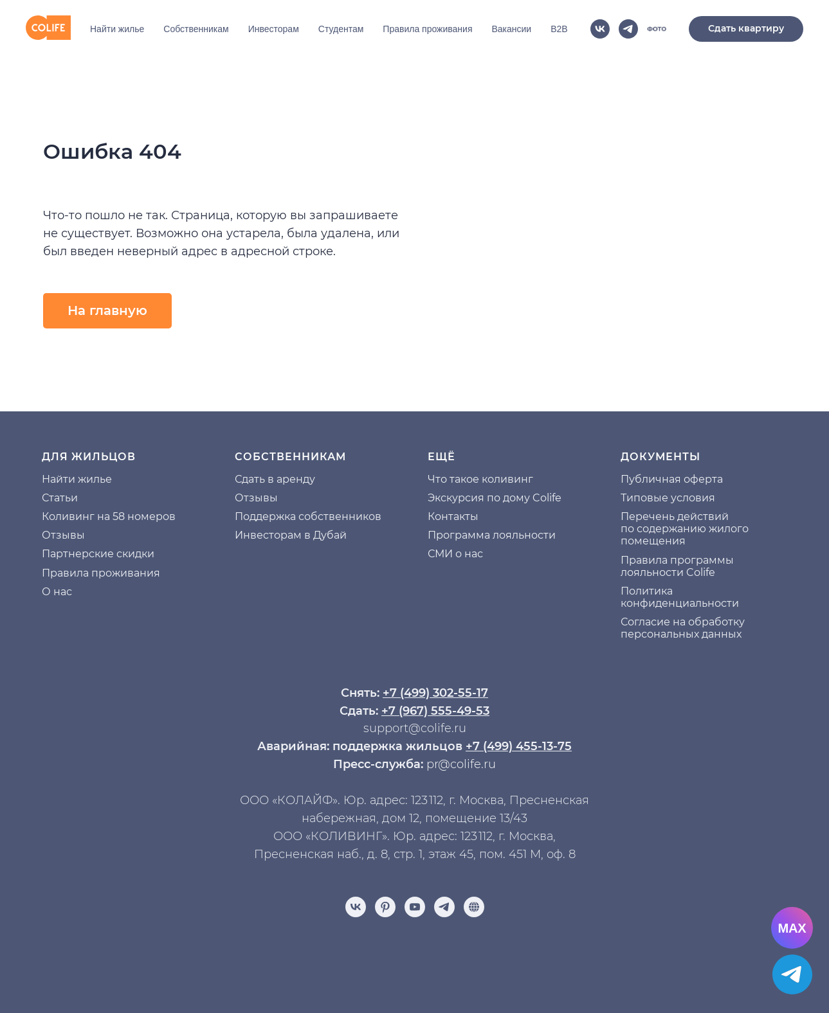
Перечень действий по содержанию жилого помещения (685, 528)
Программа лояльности (492, 535)
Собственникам (195, 29)
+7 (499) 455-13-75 (519, 746)
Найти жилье (117, 29)
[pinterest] (385, 907)
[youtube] (415, 907)
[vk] (600, 29)
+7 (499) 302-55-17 (435, 693)
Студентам (341, 29)
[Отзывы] (474, 907)
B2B (559, 29)
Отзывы (63, 535)
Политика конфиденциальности (680, 597)
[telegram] (628, 29)
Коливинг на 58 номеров (109, 516)
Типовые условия (668, 498)
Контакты (453, 516)
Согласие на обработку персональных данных (683, 628)
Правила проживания (427, 29)
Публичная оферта (672, 479)
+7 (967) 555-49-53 (435, 711)
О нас (57, 592)
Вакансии (511, 29)
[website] (656, 29)
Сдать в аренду (275, 479)
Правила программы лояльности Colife (677, 566)
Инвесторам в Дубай (291, 535)
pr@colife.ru (461, 764)
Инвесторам (273, 29)
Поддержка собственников (308, 516)
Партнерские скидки (98, 554)
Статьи (60, 498)
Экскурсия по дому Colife (494, 498)
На (49, 479)
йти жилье (84, 479)
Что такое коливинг (480, 479)
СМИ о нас (455, 554)
